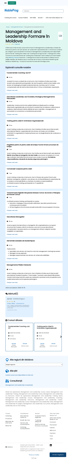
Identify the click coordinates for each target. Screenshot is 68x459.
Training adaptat (38, 421)
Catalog (8, 416)
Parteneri (53, 425)
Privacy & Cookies (34, 455)
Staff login (34, 458)
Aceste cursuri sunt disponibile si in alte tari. (19, 375)
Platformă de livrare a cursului (41, 425)
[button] (61, 337)
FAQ (51, 436)
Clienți (52, 428)
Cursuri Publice (23, 18)
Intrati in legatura (57, 455)
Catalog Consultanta (25, 428)
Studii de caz (25, 420)
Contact (12, 3)
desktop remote (13, 57)
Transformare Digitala (40, 416)
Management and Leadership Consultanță (19, 385)
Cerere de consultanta (25, 423)
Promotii (8, 419)
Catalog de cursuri (10, 18)
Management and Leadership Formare (34, 27)
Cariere (53, 433)
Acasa (8, 27)
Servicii (40, 18)
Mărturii (53, 430)
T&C (51, 439)
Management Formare (17, 27)
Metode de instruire (9, 422)
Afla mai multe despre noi (54, 18)
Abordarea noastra (24, 416)
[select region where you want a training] (34, 364)
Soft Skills (33, 18)
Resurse (8, 426)
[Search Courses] (43, 11)
